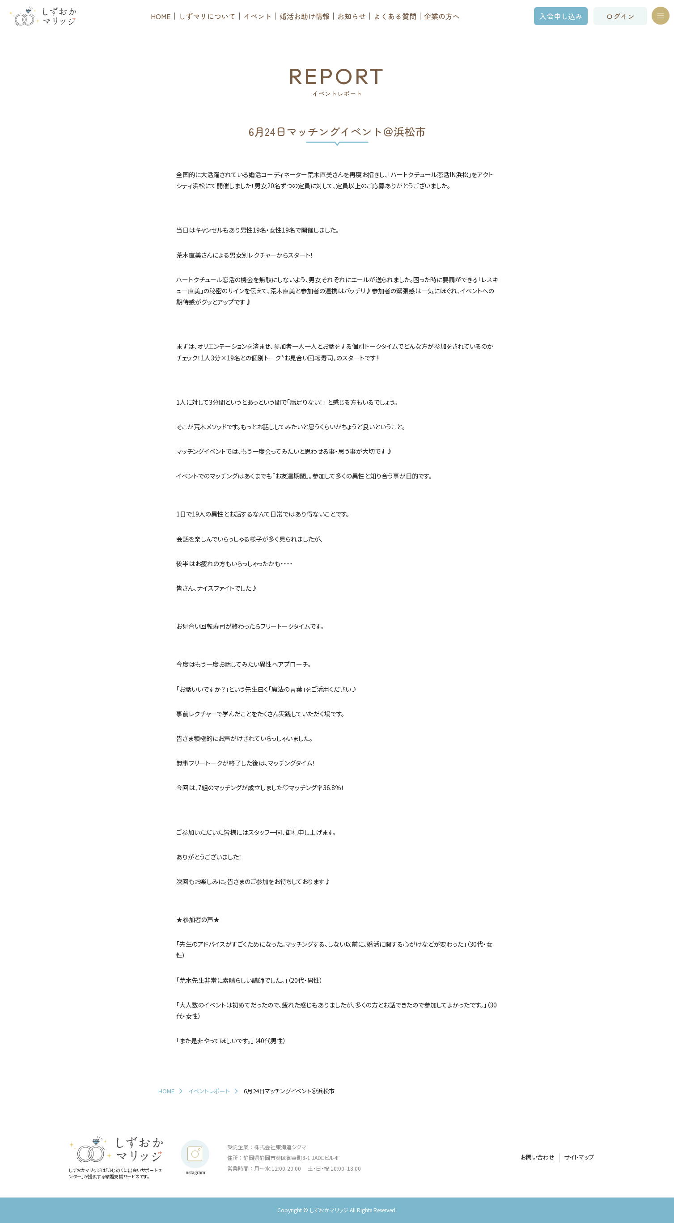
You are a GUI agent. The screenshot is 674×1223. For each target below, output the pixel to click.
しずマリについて (207, 16)
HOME (161, 16)
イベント (257, 16)
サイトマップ (579, 1157)
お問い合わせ (538, 1157)
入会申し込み (560, 16)
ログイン (620, 16)
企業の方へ (442, 16)
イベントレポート (209, 1091)
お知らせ (351, 16)
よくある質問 (394, 16)
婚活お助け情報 (305, 16)
